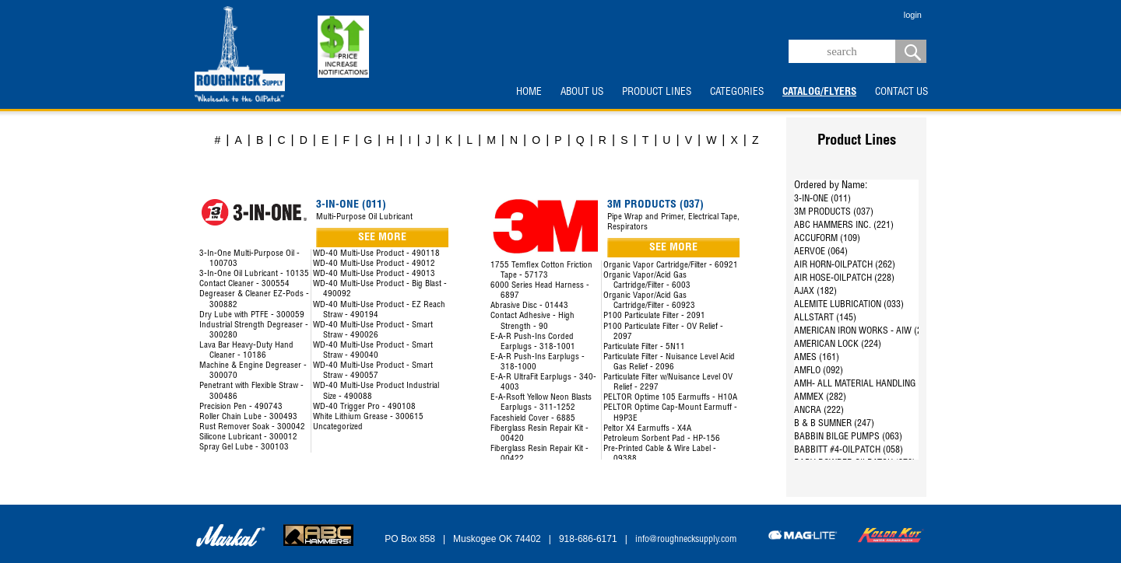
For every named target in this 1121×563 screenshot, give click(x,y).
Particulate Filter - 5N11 (644, 347)
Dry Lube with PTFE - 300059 (251, 315)
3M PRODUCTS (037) (833, 212)
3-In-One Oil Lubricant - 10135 (254, 274)
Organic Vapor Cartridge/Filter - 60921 (670, 265)
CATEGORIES (737, 92)
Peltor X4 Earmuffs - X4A (647, 429)
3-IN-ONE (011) (822, 199)
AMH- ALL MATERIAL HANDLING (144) (866, 384)
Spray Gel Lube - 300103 (244, 447)
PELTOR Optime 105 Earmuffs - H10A (670, 397)
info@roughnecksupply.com (685, 539)
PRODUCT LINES (656, 92)
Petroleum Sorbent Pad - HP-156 (661, 439)
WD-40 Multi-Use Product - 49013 (374, 274)
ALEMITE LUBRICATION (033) (849, 304)
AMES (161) (816, 357)
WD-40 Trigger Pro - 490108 (364, 407)
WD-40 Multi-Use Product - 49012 (374, 264)
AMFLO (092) (818, 371)
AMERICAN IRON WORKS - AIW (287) (864, 331)
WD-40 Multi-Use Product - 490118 (376, 254)
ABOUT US (581, 92)
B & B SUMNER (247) (834, 423)
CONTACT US (901, 92)
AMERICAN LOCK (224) (837, 344)
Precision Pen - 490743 (241, 407)
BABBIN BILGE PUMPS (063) (848, 437)
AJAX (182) (815, 291)
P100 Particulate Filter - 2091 (654, 316)
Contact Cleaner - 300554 (244, 284)
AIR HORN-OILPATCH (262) (844, 265)
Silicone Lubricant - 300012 (248, 437)
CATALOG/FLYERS (819, 92)
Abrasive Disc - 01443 (529, 306)
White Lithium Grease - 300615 (368, 417)
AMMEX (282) (820, 397)
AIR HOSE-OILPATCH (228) (844, 278)
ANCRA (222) (819, 410)
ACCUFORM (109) (827, 238)
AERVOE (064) (821, 252)
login (913, 14)
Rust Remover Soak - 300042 (252, 427)
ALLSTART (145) (825, 318)
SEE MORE (382, 238)
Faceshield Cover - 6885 (532, 418)
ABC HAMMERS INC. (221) (844, 225)
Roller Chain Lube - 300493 (248, 417)
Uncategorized (338, 427)
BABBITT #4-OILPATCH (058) (848, 450)
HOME (529, 92)
